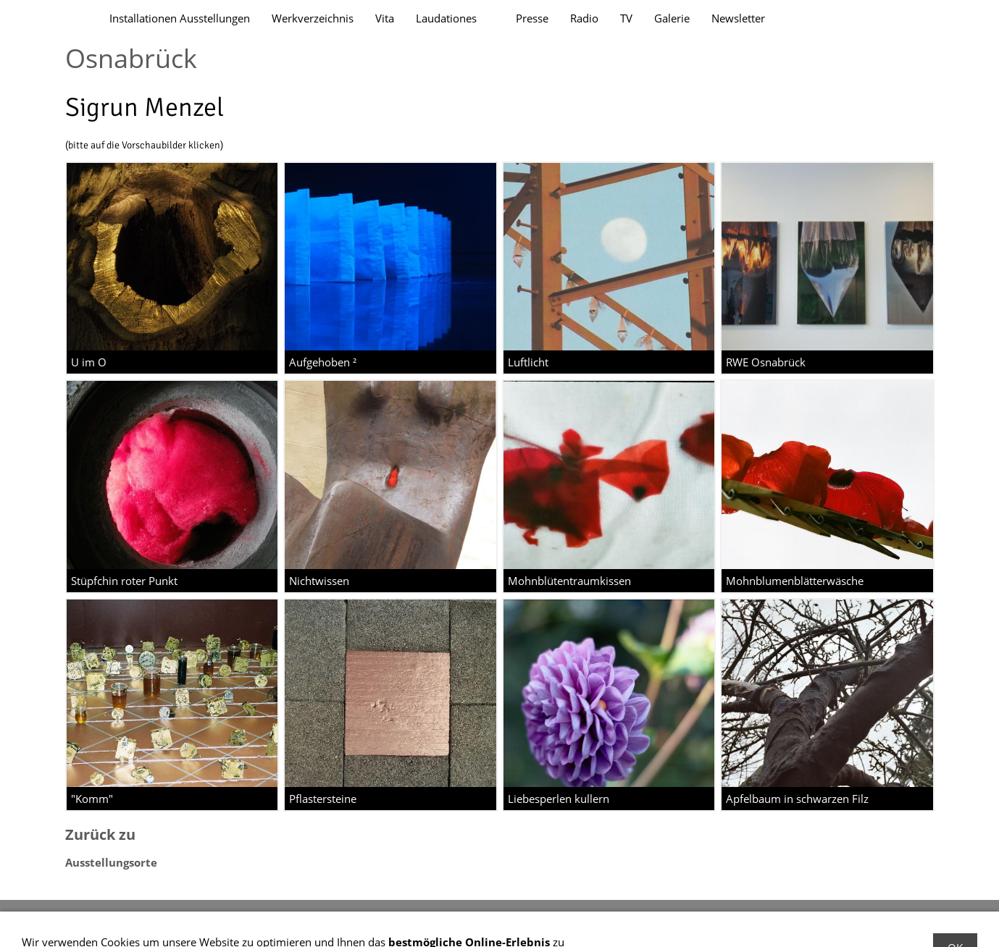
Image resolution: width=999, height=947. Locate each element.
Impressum (108, 921)
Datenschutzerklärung (205, 921)
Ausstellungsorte (111, 862)
